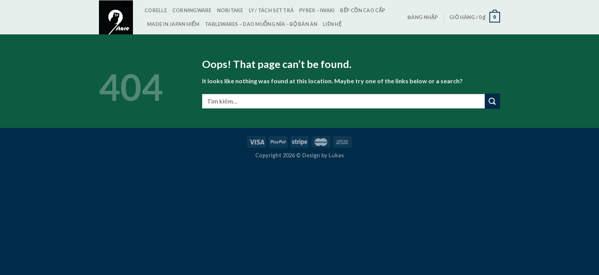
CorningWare (192, 10)
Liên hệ (332, 24)
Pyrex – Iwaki (317, 10)
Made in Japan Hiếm (173, 24)
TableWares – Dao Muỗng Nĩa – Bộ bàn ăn (261, 24)
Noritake (230, 10)
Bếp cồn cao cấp (362, 10)
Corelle (155, 10)
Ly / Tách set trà (271, 10)
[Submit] (492, 101)
